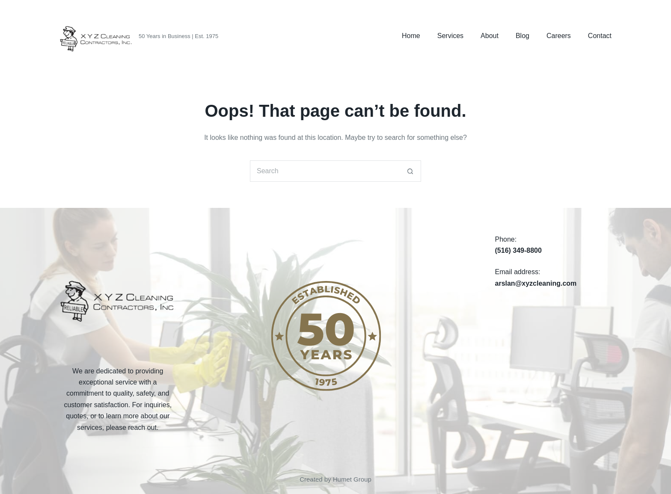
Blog (522, 35)
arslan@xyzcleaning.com (536, 283)
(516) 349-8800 (518, 250)
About (490, 35)
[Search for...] (325, 171)
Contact (600, 35)
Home (411, 35)
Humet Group (352, 479)
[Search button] (410, 171)
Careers (558, 35)
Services (450, 35)
